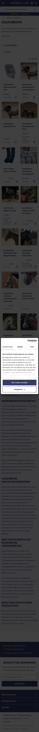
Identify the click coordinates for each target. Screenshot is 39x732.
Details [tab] (20, 347)
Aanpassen (19, 389)
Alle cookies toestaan (19, 382)
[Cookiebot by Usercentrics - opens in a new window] (28, 341)
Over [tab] (32, 347)
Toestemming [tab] (7, 347)
